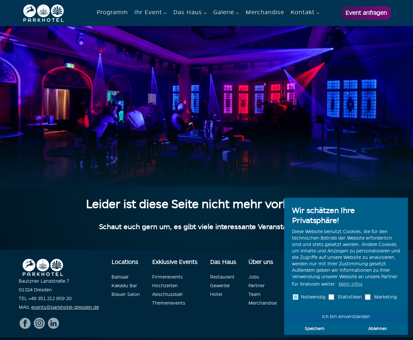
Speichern (314, 328)
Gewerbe (220, 285)
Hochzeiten (165, 285)
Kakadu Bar (124, 285)
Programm (112, 12)
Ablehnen (377, 328)
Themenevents (168, 303)
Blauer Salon (125, 294)
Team (254, 294)
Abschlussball (167, 294)
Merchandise (264, 12)
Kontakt (303, 12)
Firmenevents (167, 277)
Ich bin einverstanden (346, 316)
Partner (256, 285)
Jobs (253, 277)
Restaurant (222, 277)
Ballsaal (120, 277)
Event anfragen (366, 12)
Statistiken (349, 297)
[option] (206, 106)
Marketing (385, 297)
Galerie (223, 12)
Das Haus (187, 12)
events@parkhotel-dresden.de (65, 307)
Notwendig (312, 297)
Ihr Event (148, 12)
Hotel (216, 294)
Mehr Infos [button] (350, 284)
